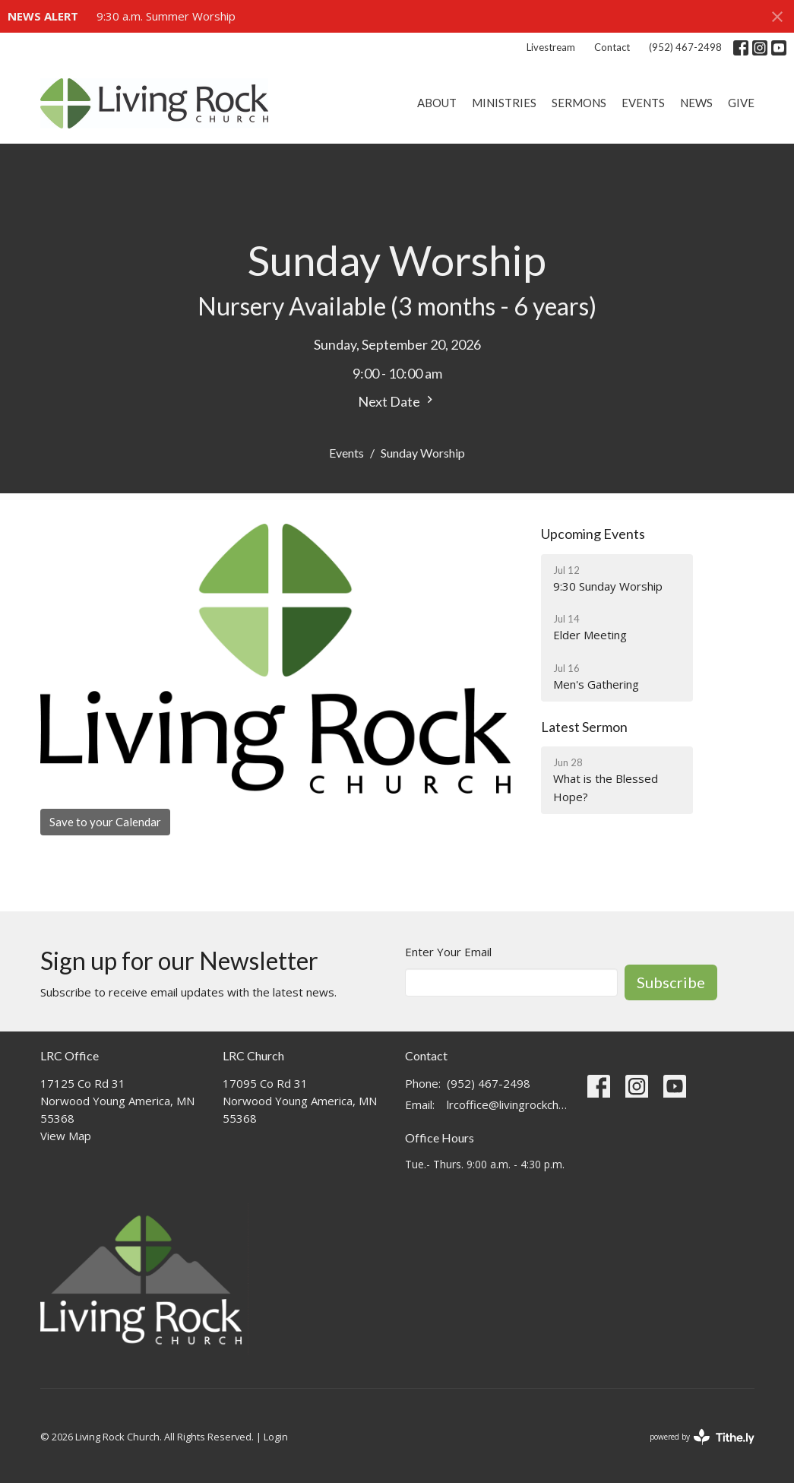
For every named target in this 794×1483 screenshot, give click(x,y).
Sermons (579, 102)
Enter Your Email (448, 951)
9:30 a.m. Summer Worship (166, 16)
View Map (65, 1135)
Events (643, 102)
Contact (612, 47)
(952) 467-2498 (685, 47)
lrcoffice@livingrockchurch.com (509, 1104)
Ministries (504, 102)
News (696, 102)
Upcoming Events (593, 533)
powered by (702, 1437)
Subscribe (671, 982)
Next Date (397, 401)
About (437, 102)
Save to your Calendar (105, 822)
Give (741, 102)
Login (276, 1436)
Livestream (551, 47)
